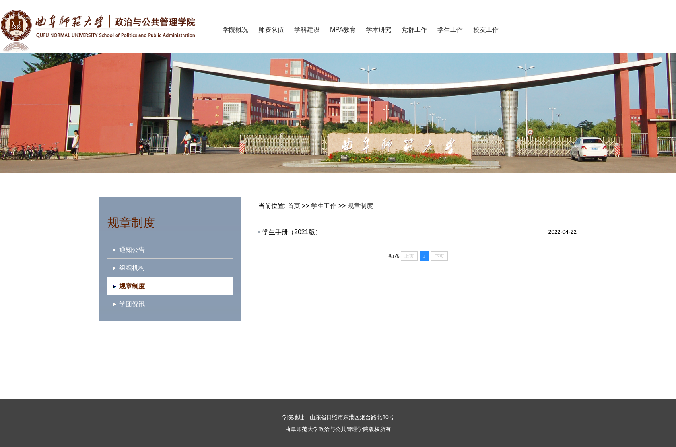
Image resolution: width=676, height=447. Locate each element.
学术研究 (378, 29)
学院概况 (235, 29)
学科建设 (307, 29)
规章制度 (360, 205)
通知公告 (132, 249)
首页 (293, 205)
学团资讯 (132, 304)
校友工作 (486, 29)
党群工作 (414, 29)
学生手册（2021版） (291, 232)
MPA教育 (343, 29)
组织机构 (132, 267)
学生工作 (450, 29)
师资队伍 (271, 29)
